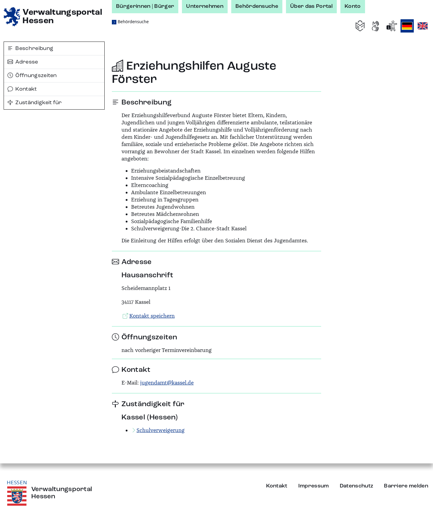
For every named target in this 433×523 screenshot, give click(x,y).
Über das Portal (311, 6)
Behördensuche (256, 6)
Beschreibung (30, 48)
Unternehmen (204, 6)
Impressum (313, 486)
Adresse (23, 62)
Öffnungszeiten (32, 76)
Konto (353, 6)
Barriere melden (406, 486)
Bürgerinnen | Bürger (145, 6)
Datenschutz (356, 486)
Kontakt (22, 89)
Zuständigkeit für (35, 103)
